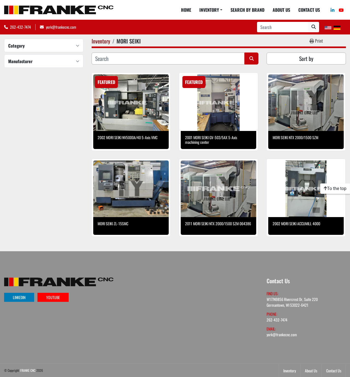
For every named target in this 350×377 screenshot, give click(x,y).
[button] (210, 10)
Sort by (306, 58)
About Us (281, 10)
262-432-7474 (20, 27)
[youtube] (341, 9)
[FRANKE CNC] (58, 281)
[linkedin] (332, 9)
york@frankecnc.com (61, 27)
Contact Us (309, 10)
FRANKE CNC (27, 370)
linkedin (19, 297)
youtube (53, 297)
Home (186, 10)
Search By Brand (247, 10)
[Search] (282, 27)
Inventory (209, 10)
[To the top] (335, 188)
